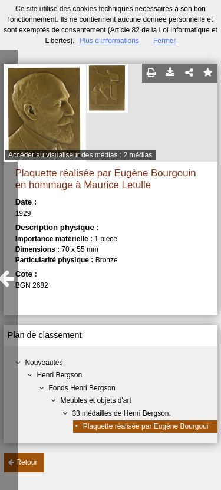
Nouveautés (43, 363)
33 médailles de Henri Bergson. (121, 413)
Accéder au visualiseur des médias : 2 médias (80, 155)
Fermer (164, 41)
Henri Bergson (59, 375)
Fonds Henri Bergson (81, 388)
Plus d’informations (108, 41)
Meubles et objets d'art (95, 400)
